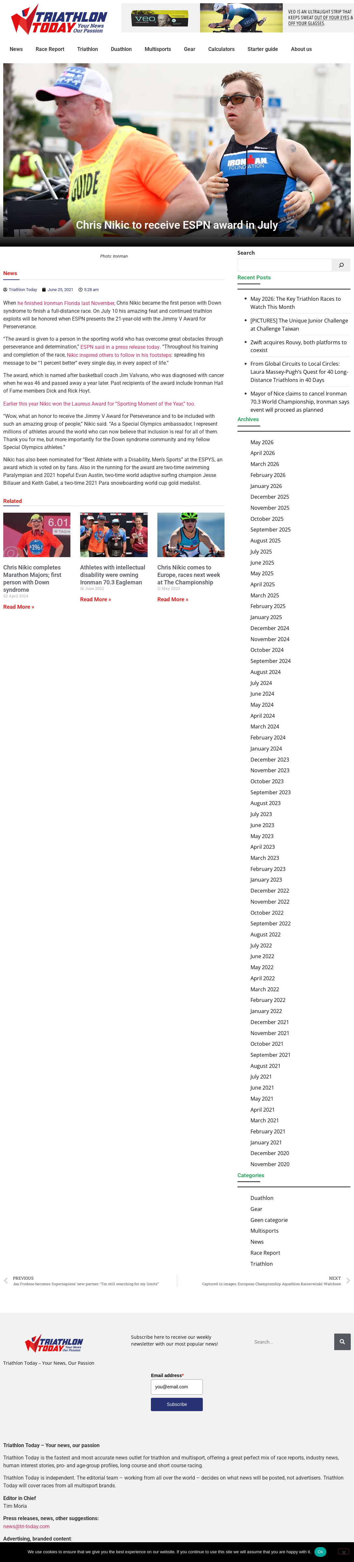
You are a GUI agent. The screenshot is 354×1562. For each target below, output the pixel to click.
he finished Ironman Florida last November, (66, 303)
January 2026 (266, 485)
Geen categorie (269, 1220)
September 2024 (270, 661)
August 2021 (265, 1065)
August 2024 (265, 672)
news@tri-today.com (26, 1526)
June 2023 (262, 825)
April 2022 (262, 978)
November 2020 (269, 1164)
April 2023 (262, 846)
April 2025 (262, 584)
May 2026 (262, 442)
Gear (189, 49)
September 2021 (270, 1054)
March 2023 (264, 857)
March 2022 (264, 989)
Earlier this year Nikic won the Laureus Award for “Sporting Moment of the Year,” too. (99, 404)
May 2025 (262, 573)
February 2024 (268, 737)
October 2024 (267, 649)
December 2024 (269, 628)
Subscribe (177, 1404)
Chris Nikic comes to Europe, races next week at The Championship (188, 575)
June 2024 (262, 693)
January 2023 (266, 879)
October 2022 (267, 912)
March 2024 (264, 726)
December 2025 (269, 496)
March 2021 (264, 1120)
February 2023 (268, 869)
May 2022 (262, 967)
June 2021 (262, 1087)
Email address (167, 1375)
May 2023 (262, 835)
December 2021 (269, 1022)
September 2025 (270, 529)
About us (301, 49)
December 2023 (269, 759)
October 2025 (267, 518)
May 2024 (262, 704)
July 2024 (261, 682)
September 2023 (270, 792)
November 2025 (269, 507)
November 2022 (269, 901)
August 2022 (265, 934)
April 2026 (262, 453)
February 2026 (268, 475)
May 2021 (262, 1098)
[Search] (341, 265)
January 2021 (266, 1142)
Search (246, 252)
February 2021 (268, 1131)
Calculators (221, 49)
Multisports (158, 49)
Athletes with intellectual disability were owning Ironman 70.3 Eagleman (112, 575)
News (16, 49)
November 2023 (269, 770)
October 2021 (267, 1043)
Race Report (50, 49)
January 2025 (266, 617)
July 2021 (261, 1076)
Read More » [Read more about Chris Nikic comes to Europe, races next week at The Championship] (172, 599)
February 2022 (268, 1000)
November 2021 (269, 1032)
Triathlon (87, 49)
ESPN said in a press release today (120, 347)
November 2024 (269, 639)
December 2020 (269, 1153)
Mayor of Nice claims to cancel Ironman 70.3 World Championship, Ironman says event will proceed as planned (299, 401)
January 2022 (266, 1011)
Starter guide (263, 49)
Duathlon (121, 49)
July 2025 (261, 551)
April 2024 (262, 715)
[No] (343, 1552)
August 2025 (265, 540)
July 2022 (261, 945)
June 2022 (262, 956)
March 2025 (264, 595)
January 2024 (266, 748)
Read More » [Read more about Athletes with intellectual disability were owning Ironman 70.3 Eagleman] (95, 599)
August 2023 (265, 803)
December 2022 (269, 890)
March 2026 (264, 464)
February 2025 (268, 606)
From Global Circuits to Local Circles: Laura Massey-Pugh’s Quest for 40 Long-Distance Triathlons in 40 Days (299, 372)
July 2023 (261, 814)
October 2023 (267, 781)
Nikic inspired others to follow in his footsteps (119, 355)
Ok (320, 1551)
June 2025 (262, 562)
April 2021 (262, 1109)
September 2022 (270, 923)
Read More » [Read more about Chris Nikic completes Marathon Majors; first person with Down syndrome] (18, 607)
